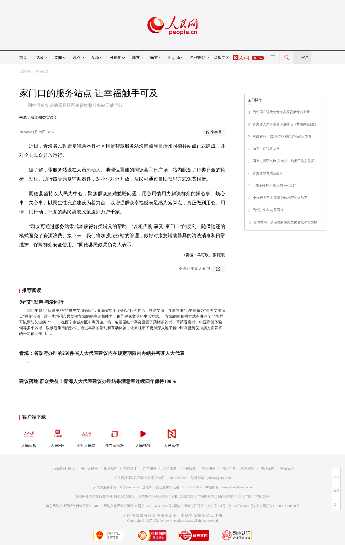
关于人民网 (89, 468)
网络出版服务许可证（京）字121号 (200, 506)
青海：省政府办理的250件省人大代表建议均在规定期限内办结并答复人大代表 (101, 353)
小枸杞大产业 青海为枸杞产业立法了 (280, 198)
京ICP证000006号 (240, 506)
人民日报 (29, 436)
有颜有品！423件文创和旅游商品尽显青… (284, 136)
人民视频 (143, 436)
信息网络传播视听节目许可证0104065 (73, 506)
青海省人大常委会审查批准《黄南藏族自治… (286, 124)
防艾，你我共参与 (266, 149)
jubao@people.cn (219, 478)
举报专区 (221, 57)
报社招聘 (110, 468)
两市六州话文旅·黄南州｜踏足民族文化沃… (285, 161)
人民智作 (171, 436)
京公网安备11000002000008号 (277, 506)
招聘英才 (130, 468)
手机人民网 (86, 436)
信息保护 (267, 468)
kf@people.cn (129, 487)
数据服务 (208, 468)
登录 (305, 57)
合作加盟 (169, 468)
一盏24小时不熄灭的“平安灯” (274, 185)
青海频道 (42, 71)
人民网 (25, 71)
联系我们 (287, 468)
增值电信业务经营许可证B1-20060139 (166, 496)
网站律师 (247, 468)
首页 (23, 57)
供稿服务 (189, 468)
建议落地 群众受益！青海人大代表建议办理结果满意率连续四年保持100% (97, 381)
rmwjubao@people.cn (237, 487)
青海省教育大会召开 (268, 173)
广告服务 (149, 468)
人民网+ (57, 436)
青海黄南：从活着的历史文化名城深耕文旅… (287, 222)
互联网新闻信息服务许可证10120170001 (104, 496)
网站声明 (228, 468)
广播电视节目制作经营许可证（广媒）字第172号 (233, 496)
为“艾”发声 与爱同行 (41, 302)
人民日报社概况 (63, 468)
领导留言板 (114, 436)
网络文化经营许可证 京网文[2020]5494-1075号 (138, 506)
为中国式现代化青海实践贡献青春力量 (281, 112)
